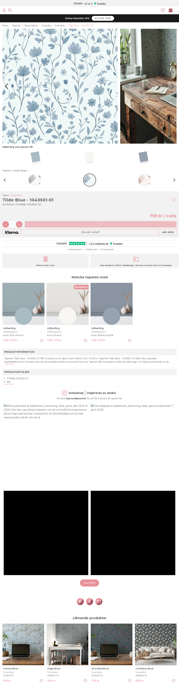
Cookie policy (9, 636)
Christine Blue (144, 479)
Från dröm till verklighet (15, 612)
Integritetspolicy (11, 632)
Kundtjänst (8, 639)
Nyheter (78, 612)
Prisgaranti (8, 622)
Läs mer (168, 232)
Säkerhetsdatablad (156, 616)
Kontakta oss (9, 643)
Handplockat (81, 619)
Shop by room (46, 622)
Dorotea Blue (100, 479)
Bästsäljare (80, 616)
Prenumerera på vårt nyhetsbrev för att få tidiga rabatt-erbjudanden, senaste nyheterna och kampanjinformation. (80, 602)
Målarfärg (9, 328)
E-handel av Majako (166, 685)
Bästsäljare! (81, 287)
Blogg (77, 622)
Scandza (16, 195)
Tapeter (42, 612)
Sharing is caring (11, 619)
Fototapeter (45, 616)
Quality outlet (45, 619)
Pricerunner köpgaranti (15, 626)
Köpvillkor (7, 629)
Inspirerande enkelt (13, 616)
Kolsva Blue (10, 479)
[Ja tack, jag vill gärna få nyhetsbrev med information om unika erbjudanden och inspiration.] (89, 596)
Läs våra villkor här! (144, 602)
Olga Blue (53, 479)
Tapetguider (152, 612)
